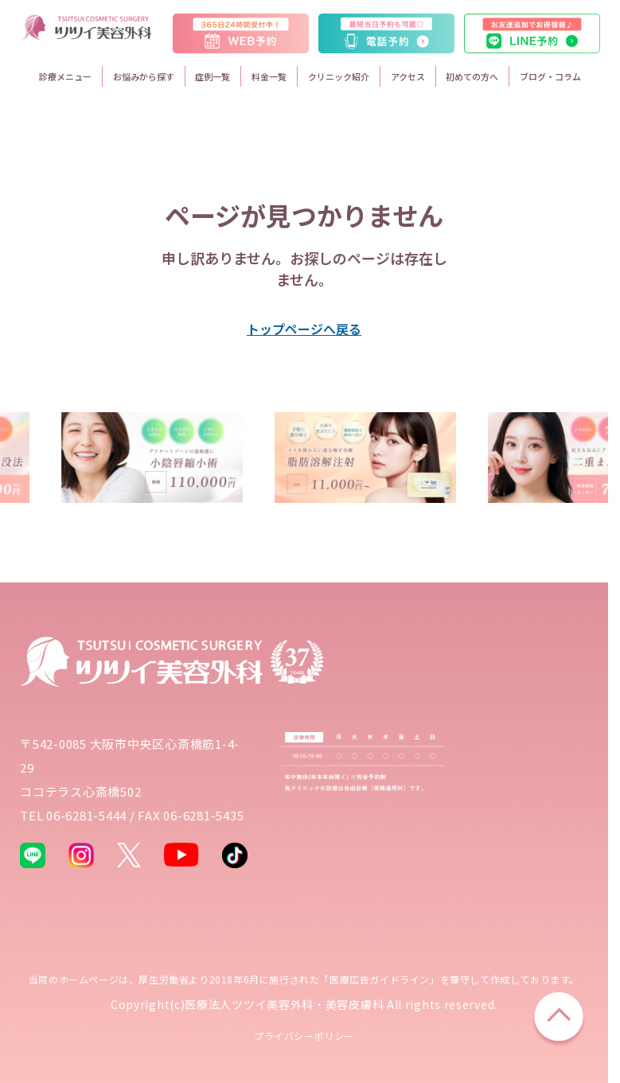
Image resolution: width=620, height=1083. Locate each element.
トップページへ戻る (304, 328)
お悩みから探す (143, 76)
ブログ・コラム (550, 76)
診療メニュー (65, 76)
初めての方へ (472, 76)
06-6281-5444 (86, 815)
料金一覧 (269, 76)
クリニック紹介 (338, 76)
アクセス (408, 76)
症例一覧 (212, 76)
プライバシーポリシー (304, 1035)
